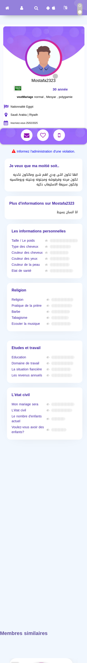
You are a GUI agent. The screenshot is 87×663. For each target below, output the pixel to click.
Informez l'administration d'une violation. (46, 151)
